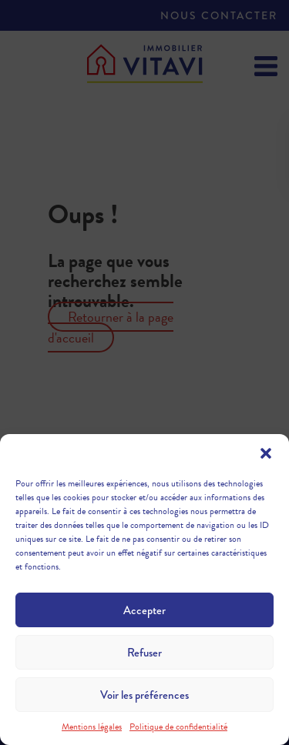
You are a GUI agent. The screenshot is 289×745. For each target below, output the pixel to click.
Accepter (144, 610)
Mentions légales (92, 726)
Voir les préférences (144, 695)
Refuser (144, 652)
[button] (266, 453)
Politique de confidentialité (178, 726)
